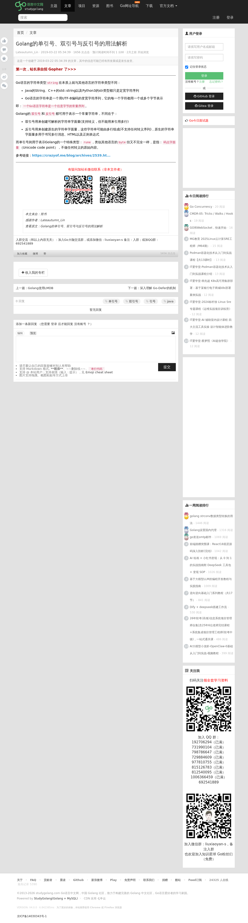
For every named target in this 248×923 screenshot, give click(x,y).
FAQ (33, 880)
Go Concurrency (201, 206)
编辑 (20, 333)
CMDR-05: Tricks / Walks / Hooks (211, 217)
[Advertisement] (215, 157)
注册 (216, 17)
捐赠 (165, 880)
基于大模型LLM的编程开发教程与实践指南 (211, 582)
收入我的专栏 (33, 272)
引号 (151, 301)
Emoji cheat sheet (99, 372)
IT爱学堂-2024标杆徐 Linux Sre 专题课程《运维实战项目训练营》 (211, 305)
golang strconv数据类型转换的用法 (211, 519)
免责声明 (130, 880)
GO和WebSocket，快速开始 (208, 227)
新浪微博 (96, 880)
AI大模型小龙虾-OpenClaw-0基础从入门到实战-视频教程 (211, 650)
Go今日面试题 (198, 120)
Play (113, 880)
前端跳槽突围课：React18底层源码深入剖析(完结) (211, 547)
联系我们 (148, 880)
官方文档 (168, 6)
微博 (35, 253)
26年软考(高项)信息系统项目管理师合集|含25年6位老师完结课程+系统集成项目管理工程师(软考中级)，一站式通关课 (211, 629)
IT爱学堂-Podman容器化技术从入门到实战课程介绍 (211, 270)
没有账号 (80, 324)
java (168, 301)
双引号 (132, 301)
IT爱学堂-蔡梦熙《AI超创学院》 (210, 341)
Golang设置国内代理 (203, 530)
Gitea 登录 (204, 106)
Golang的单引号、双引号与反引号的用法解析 (72, 226)
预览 (33, 333)
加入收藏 (22, 253)
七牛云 (101, 898)
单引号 (111, 301)
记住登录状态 (196, 67)
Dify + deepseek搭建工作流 (208, 607)
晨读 (62, 880)
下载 (149, 6)
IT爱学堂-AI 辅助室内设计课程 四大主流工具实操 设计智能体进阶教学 (211, 327)
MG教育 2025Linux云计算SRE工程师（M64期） (211, 242)
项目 (81, 6)
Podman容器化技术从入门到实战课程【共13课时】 (211, 256)
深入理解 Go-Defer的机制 (158, 288)
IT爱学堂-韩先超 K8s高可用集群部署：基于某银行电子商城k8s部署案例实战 (211, 288)
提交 (166, 367)
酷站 (178, 880)
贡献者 (48, 880)
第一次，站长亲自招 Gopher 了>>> (46, 69)
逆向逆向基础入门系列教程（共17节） (211, 596)
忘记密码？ (216, 81)
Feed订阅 (195, 880)
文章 (67, 6)
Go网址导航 (130, 4)
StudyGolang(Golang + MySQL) (56, 898)
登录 (230, 17)
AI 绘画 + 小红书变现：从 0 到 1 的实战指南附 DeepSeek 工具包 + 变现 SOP (211, 565)
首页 (20, 33)
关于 (20, 880)
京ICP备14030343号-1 (32, 916)
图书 (109, 6)
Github (78, 880)
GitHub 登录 (204, 96)
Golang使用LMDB (40, 288)
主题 (53, 6)
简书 (44, 214)
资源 (95, 6)
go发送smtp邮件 (200, 537)
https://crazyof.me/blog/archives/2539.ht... (71, 155)
